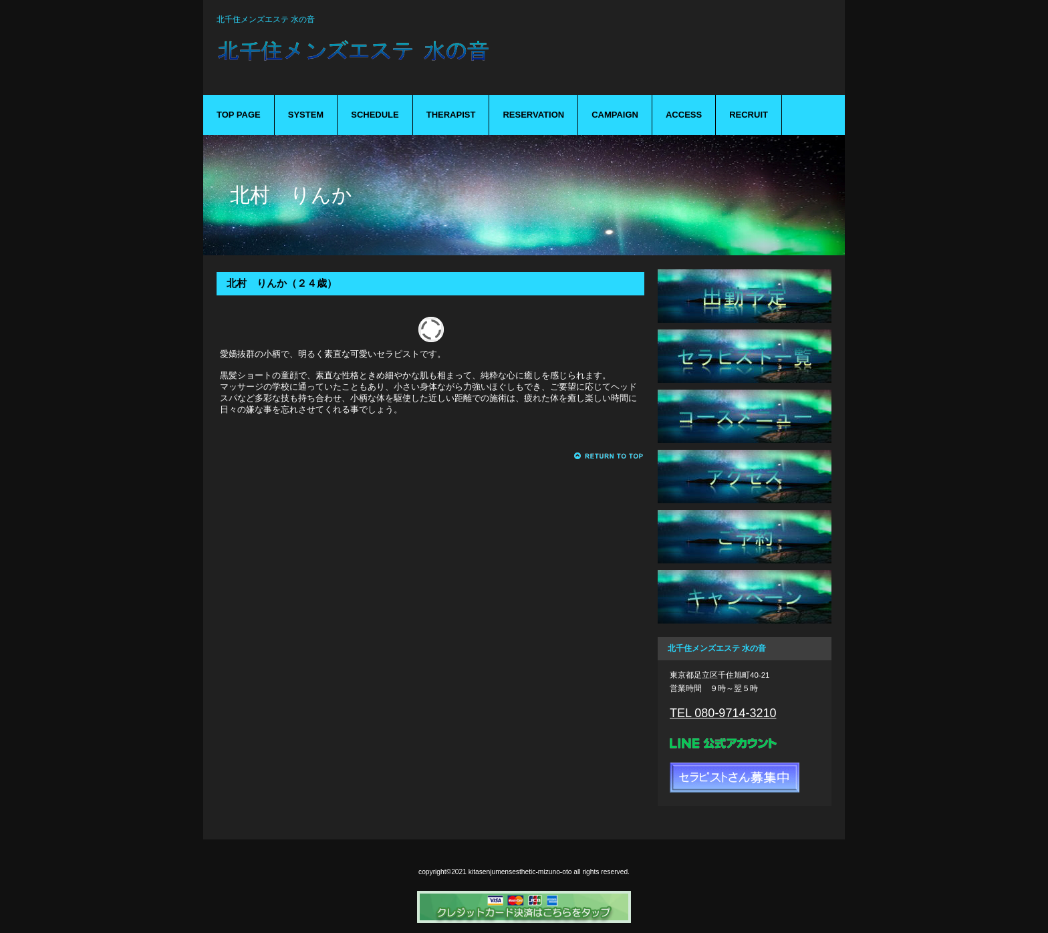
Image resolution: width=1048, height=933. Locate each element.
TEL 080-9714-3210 (723, 713)
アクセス (744, 476)
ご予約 (744, 536)
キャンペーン (744, 597)
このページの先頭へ (609, 456)
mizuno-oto (424, 59)
